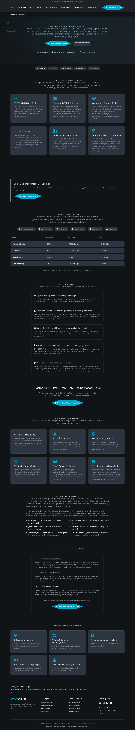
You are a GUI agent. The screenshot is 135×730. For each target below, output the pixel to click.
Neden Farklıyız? (51, 8)
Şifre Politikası (80, 68)
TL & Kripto (53, 68)
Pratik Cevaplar (66, 68)
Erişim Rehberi (45, 709)
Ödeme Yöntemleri (46, 706)
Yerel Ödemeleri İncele (82, 43)
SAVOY (18, 7)
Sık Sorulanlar (93, 8)
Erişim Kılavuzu (79, 8)
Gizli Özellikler (41, 68)
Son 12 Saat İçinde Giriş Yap (67, 403)
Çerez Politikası (74, 709)
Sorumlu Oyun (74, 712)
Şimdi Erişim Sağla (113, 8)
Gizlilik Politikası (74, 706)
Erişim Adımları (94, 68)
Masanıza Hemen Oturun (28, 196)
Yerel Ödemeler (65, 8)
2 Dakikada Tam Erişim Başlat (67, 607)
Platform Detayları (46, 703)
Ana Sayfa (13, 14)
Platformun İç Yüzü (36, 8)
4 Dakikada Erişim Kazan (58, 43)
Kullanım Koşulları (75, 703)
